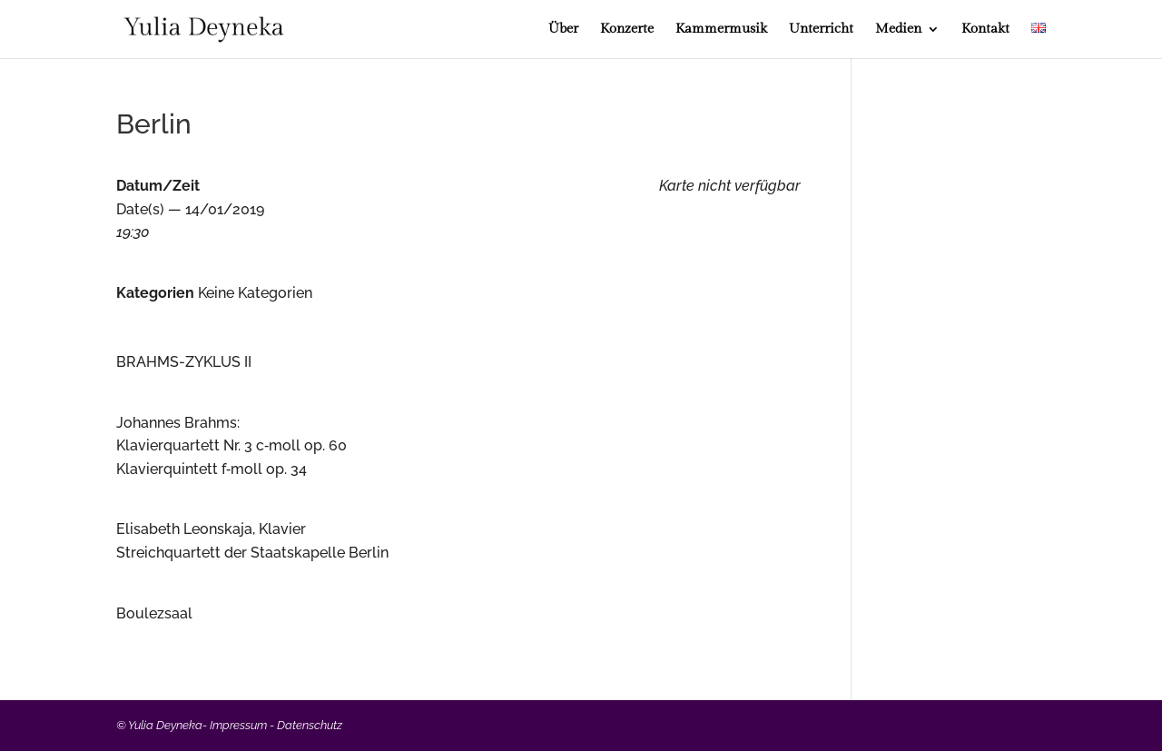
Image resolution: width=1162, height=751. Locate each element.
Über (563, 29)
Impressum (238, 725)
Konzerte (627, 29)
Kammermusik (721, 29)
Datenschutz (309, 725)
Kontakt (985, 29)
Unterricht (821, 29)
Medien (898, 29)
